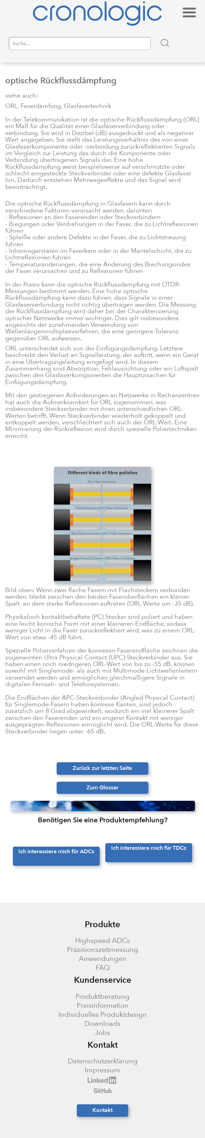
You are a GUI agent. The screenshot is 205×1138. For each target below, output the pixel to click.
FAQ (103, 967)
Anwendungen (102, 958)
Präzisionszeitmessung (102, 949)
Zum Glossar (102, 787)
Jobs (102, 1032)
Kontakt (102, 1110)
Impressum (102, 1070)
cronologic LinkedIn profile (51, 1080)
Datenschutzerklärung (103, 1061)
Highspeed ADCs (102, 940)
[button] (189, 14)
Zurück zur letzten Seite (102, 768)
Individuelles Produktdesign (102, 1014)
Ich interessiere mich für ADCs (56, 851)
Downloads (102, 1023)
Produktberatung (102, 996)
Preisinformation (103, 1005)
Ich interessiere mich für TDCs (148, 848)
